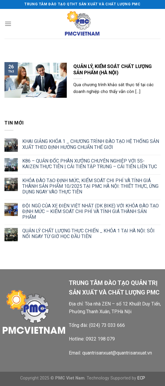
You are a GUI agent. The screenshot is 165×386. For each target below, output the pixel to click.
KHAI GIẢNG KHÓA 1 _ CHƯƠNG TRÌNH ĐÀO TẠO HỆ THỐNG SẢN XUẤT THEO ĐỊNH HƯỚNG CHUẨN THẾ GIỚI (90, 144)
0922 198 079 (100, 339)
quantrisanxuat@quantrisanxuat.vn (117, 353)
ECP (141, 378)
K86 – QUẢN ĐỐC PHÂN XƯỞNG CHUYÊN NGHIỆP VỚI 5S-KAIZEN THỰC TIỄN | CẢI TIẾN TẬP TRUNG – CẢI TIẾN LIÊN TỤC (89, 163)
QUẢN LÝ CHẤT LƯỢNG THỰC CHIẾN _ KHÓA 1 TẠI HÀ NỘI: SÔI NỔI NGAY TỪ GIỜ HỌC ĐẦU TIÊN (88, 233)
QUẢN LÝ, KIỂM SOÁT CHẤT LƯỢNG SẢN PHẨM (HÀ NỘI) (112, 70)
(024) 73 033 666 (107, 325)
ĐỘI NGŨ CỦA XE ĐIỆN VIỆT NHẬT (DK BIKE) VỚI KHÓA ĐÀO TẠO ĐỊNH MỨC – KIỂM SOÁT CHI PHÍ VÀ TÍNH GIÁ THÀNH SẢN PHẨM (90, 211)
